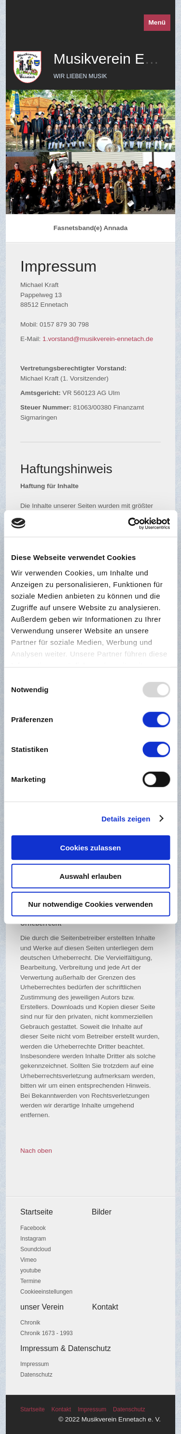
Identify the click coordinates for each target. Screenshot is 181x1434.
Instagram (33, 1238)
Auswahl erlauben (90, 876)
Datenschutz (36, 1374)
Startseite (32, 1409)
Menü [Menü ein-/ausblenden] (157, 22)
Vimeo (28, 1259)
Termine (30, 1281)
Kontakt (61, 1409)
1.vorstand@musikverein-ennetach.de (97, 338)
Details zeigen (125, 818)
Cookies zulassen (90, 848)
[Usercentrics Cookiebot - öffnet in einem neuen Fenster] (129, 523)
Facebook (33, 1228)
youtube (30, 1270)
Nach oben (36, 1150)
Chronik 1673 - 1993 (46, 1333)
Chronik (30, 1322)
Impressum (34, 1364)
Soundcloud (35, 1249)
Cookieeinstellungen (46, 1291)
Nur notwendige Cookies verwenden (90, 904)
